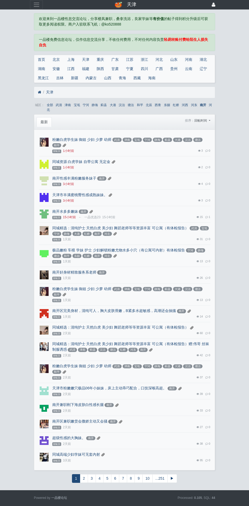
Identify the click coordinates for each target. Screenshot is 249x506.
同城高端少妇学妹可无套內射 (76, 454)
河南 (188, 59)
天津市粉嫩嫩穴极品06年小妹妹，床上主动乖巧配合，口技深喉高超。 (109, 388)
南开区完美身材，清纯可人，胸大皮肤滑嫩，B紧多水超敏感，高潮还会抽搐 (114, 311)
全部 (50, 105)
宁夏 (129, 69)
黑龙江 (43, 78)
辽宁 (203, 69)
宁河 (86, 105)
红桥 (176, 105)
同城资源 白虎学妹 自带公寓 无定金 (81, 162)
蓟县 (104, 105)
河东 (194, 105)
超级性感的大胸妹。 (68, 438)
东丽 (167, 105)
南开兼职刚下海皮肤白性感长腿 (78, 405)
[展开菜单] (36, 4)
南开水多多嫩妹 (65, 211)
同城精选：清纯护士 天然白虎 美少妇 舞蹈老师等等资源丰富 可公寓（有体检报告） (120, 228)
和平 (140, 105)
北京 (56, 59)
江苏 (129, 59)
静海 (95, 105)
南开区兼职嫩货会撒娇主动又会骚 (79, 421)
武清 (59, 105)
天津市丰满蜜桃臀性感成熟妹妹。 (79, 195)
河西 (185, 105)
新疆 (74, 78)
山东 (174, 59)
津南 (68, 105)
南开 (203, 105)
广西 (159, 69)
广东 (115, 59)
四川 (144, 69)
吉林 (60, 78)
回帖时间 (201, 120)
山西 (107, 78)
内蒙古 (91, 78)
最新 (44, 122)
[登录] (213, 4)
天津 (85, 59)
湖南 (41, 69)
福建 (85, 69)
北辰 (149, 105)
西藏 (137, 78)
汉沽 (122, 105)
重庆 (100, 59)
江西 (71, 69)
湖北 (203, 59)
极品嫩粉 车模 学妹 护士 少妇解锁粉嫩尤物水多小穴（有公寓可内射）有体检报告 (118, 250)
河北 (159, 59)
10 (148, 478)
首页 (41, 59)
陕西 (100, 69)
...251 (159, 478)
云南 (188, 69)
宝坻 (77, 105)
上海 (71, 59)
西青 (158, 105)
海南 (151, 78)
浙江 (144, 59)
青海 (122, 78)
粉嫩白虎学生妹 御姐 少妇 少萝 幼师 (82, 139)
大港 (113, 105)
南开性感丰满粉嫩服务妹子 (74, 178)
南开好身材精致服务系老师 (74, 272)
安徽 (56, 69)
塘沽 (131, 105)
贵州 (174, 69)
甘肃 (115, 69)
